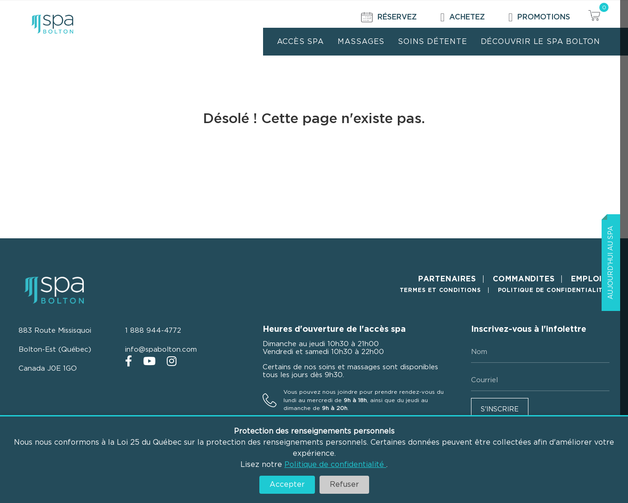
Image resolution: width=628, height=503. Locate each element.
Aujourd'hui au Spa (611, 262)
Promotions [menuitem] (539, 17)
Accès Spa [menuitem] (300, 41)
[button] (499, 408)
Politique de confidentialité (335, 464)
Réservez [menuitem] (389, 17)
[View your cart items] (594, 17)
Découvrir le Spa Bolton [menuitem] (540, 41)
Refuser (344, 484)
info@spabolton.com (161, 349)
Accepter (287, 484)
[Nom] (540, 352)
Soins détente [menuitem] (432, 41)
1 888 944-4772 (153, 330)
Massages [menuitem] (361, 41)
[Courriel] (540, 380)
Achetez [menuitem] (462, 17)
